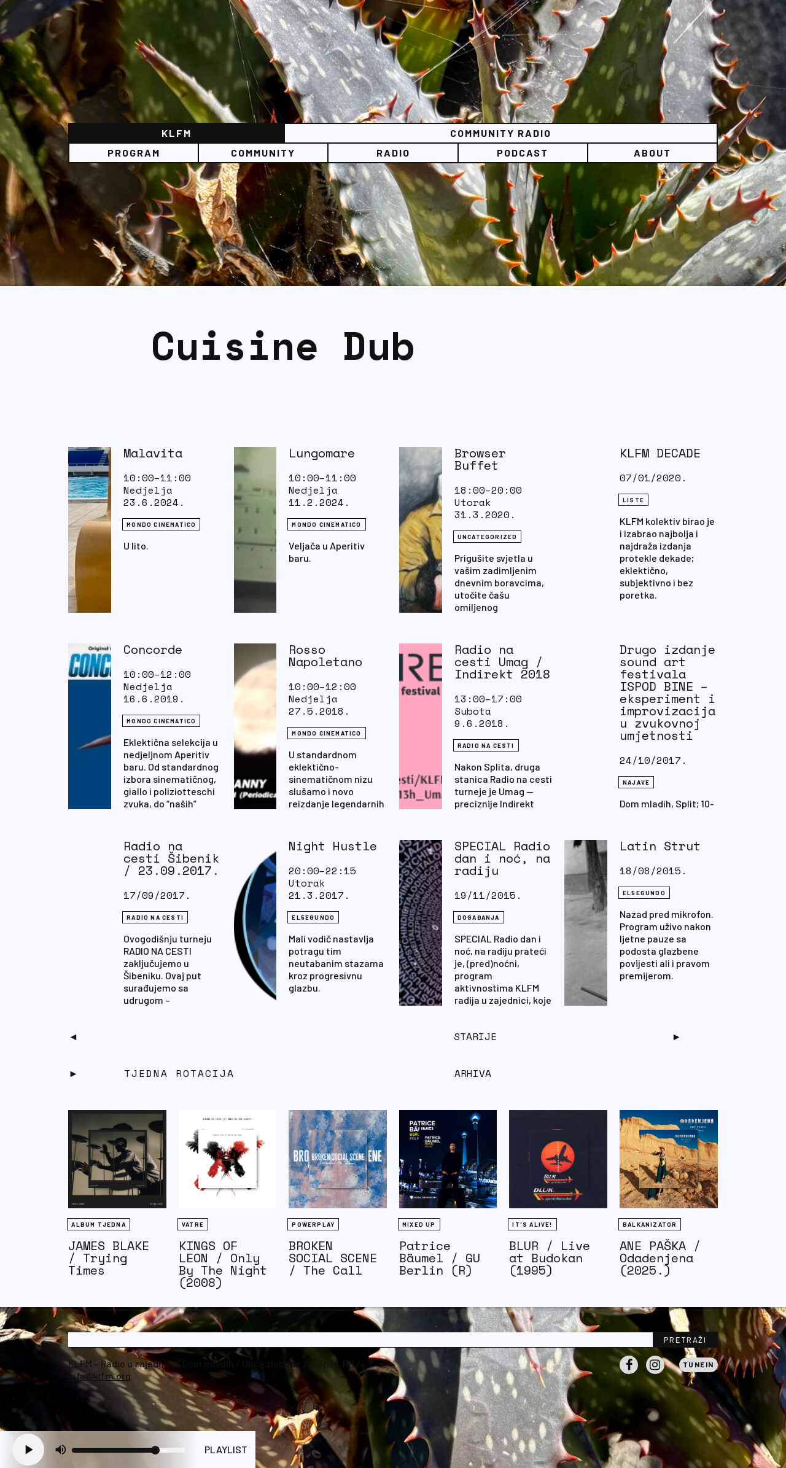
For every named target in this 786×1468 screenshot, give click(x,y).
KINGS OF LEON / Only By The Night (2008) (223, 1264)
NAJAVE (636, 782)
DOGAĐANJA (478, 917)
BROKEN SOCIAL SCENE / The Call (333, 1258)
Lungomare (322, 453)
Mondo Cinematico (161, 524)
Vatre (193, 1224)
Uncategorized (487, 536)
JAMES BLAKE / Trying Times (108, 1258)
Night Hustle (333, 846)
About (652, 152)
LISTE (633, 499)
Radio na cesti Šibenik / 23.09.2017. (171, 858)
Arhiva (472, 1073)
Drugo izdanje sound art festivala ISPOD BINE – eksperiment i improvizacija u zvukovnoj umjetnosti (667, 692)
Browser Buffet (480, 459)
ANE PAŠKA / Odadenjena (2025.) (660, 1258)
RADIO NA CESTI (486, 745)
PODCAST (522, 152)
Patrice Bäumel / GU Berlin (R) (439, 1258)
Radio (393, 152)
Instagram (655, 1373)
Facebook (629, 1373)
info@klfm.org (99, 1375)
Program (133, 152)
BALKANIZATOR (650, 1224)
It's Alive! (532, 1224)
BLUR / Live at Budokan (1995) (549, 1258)
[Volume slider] (129, 1450)
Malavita (152, 453)
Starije (475, 1036)
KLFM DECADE (660, 453)
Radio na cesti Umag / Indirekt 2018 (502, 661)
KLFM (176, 133)
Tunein (698, 1364)
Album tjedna (98, 1224)
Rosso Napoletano (325, 655)
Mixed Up (419, 1224)
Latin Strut (660, 846)
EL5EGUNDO (313, 917)
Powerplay (313, 1224)
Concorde (152, 649)
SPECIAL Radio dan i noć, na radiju (502, 858)
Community (263, 152)
